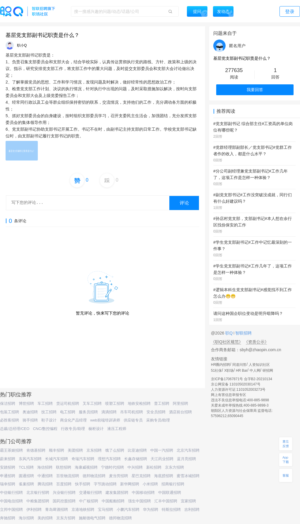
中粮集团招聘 (37, 501)
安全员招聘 (156, 412)
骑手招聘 (30, 420)
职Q (229, 333)
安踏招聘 (7, 467)
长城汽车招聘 (56, 459)
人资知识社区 (259, 365)
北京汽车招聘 (188, 450)
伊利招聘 (34, 509)
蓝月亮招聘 (186, 459)
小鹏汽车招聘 (128, 509)
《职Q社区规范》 (227, 341)
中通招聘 (45, 476)
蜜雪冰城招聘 (188, 476)
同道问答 (239, 365)
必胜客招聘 (9, 420)
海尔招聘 (26, 518)
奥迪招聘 (30, 412)
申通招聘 (7, 476)
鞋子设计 (49, 420)
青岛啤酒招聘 (56, 509)
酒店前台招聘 (180, 412)
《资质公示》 (256, 341)
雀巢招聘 (26, 484)
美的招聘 (45, 518)
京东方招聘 (174, 467)
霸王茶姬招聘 (11, 450)
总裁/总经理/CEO (14, 428)
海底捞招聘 (163, 476)
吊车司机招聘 (131, 412)
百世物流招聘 (67, 476)
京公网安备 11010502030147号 (235, 384)
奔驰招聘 (7, 518)
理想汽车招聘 (109, 459)
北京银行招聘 (37, 492)
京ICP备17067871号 (227, 379)
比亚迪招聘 (137, 450)
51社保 (216, 370)
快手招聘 (82, 484)
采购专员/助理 (158, 420)
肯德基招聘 (35, 450)
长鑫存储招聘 (135, 459)
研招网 (267, 370)
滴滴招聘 (109, 412)
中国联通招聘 (169, 492)
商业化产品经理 (73, 420)
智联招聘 (243, 333)
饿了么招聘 (114, 450)
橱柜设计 (96, 428)
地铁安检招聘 (139, 403)
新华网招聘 (129, 484)
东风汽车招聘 (30, 459)
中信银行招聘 (11, 492)
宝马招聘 (105, 509)
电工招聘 (67, 412)
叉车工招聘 (92, 403)
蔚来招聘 (7, 459)
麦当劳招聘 (118, 476)
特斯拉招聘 (171, 509)
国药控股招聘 (64, 501)
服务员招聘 (88, 412)
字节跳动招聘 (105, 484)
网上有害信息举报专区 (228, 395)
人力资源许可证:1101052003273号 (238, 390)
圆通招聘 (26, 476)
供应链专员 (133, 420)
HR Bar (241, 370)
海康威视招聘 (86, 467)
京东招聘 (94, 450)
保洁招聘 (7, 403)
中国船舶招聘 (113, 501)
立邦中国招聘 (11, 509)
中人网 (255, 370)
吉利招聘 (192, 509)
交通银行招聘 (90, 492)
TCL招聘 (26, 467)
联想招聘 (63, 467)
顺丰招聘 (56, 450)
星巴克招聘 (141, 476)
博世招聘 (26, 403)
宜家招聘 (188, 501)
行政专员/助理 (73, 428)
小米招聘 (150, 484)
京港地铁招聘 (82, 509)
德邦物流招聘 (94, 476)
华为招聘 (150, 509)
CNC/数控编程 (45, 428)
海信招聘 (44, 467)
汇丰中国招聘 (165, 501)
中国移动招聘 (143, 492)
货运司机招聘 (67, 403)
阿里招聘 (180, 403)
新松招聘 (153, 467)
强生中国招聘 (139, 501)
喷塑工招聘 (114, 403)
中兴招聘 (135, 467)
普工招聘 (161, 403)
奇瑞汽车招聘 (82, 459)
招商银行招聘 (172, 484)
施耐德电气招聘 (92, 518)
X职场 (228, 370)
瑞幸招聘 (7, 484)
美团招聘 (75, 450)
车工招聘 (45, 403)
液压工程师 (116, 428)
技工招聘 (49, 412)
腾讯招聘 (45, 484)
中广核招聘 (88, 501)
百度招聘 (63, 484)
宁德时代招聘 (112, 467)
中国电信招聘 (11, 501)
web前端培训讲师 (105, 420)
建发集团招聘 (116, 492)
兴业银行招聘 (64, 492)
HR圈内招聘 (220, 365)
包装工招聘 (9, 412)
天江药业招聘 (162, 459)
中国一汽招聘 (161, 450)
